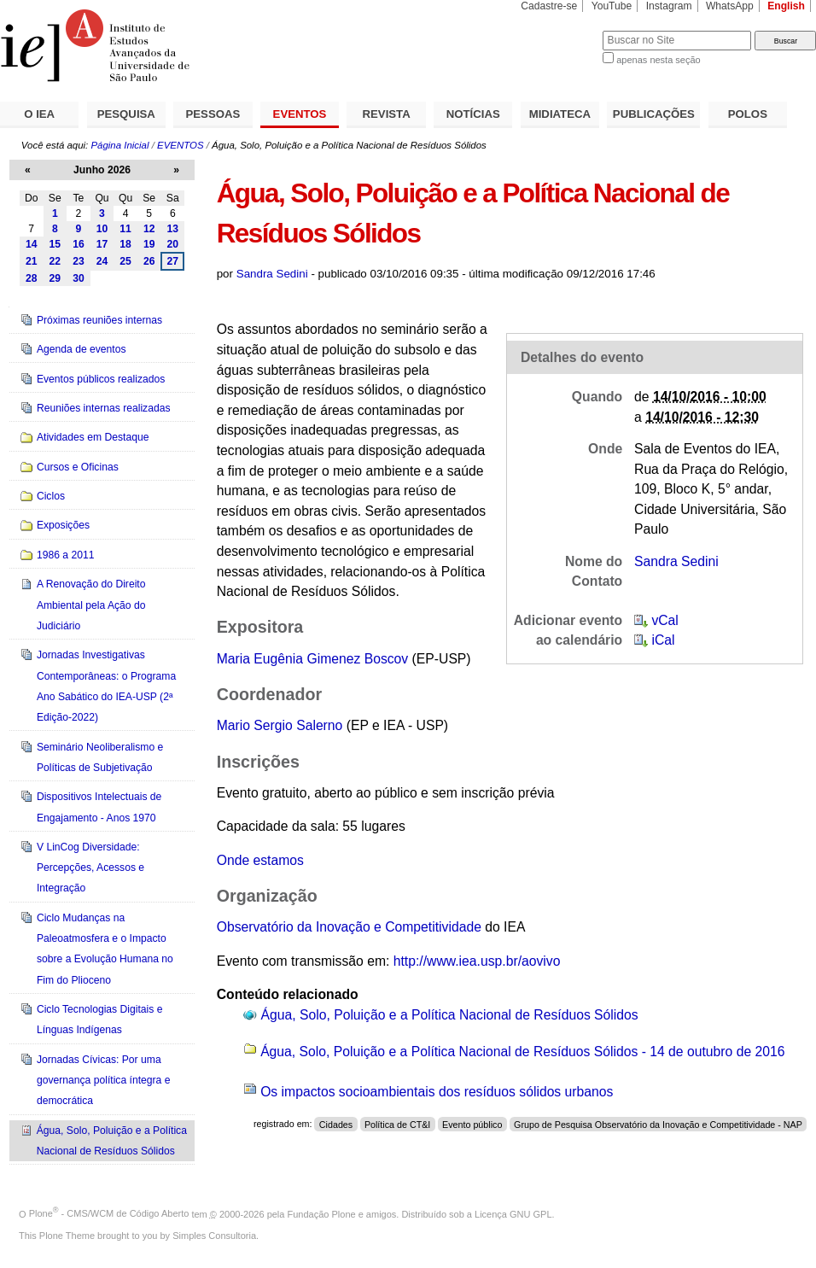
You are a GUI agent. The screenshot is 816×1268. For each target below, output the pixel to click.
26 (149, 261)
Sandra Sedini (272, 273)
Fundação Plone (322, 1213)
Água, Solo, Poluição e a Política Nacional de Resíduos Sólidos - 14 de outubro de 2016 (522, 1051)
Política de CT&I (397, 1124)
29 (55, 278)
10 (102, 229)
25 (125, 261)
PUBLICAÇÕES (654, 114)
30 (79, 278)
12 (149, 229)
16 (79, 244)
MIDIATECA (560, 114)
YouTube (612, 6)
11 (125, 229)
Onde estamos (260, 860)
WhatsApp (730, 6)
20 (173, 244)
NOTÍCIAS (473, 114)
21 (32, 261)
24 (102, 261)
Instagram (669, 6)
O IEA (39, 114)
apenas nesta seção (658, 60)
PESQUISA (126, 114)
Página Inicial (119, 145)
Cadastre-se (549, 6)
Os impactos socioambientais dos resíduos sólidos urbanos (436, 1091)
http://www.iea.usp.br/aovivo (477, 961)
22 (55, 261)
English (786, 6)
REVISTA (387, 114)
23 (79, 261)
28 (32, 278)
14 (32, 244)
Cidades (336, 1124)
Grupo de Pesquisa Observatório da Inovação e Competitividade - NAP (658, 1124)
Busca (561, 30)
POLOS (747, 114)
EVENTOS (300, 114)
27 (173, 261)
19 (149, 244)
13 (173, 229)
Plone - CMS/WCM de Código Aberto (109, 1213)
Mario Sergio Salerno (280, 725)
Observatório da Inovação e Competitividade (349, 927)
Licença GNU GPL (513, 1213)
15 (55, 244)
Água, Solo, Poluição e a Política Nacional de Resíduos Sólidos (449, 1015)
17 (102, 244)
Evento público (472, 1124)
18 (125, 244)
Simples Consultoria (214, 1235)
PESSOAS (213, 114)
